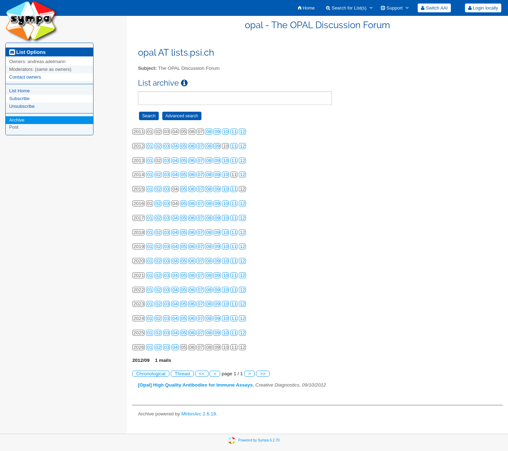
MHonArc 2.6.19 (198, 413)
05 (183, 146)
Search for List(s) (346, 8)
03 (166, 146)
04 (175, 146)
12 (242, 131)
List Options (27, 52)
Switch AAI (434, 8)
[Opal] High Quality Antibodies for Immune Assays (195, 385)
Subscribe (19, 98)
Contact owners (25, 77)
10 (225, 131)
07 (200, 146)
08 (208, 131)
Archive (16, 120)
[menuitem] (306, 8)
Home (306, 8)
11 (234, 131)
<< (202, 373)
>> (263, 373)
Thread (182, 373)
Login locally (483, 8)
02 (158, 146)
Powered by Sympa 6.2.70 (258, 440)
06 (192, 146)
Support (392, 8)
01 (149, 146)
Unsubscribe (22, 106)
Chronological (150, 373)
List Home (19, 90)
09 (217, 131)
